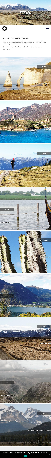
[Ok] (49, 454)
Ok (25, 455)
